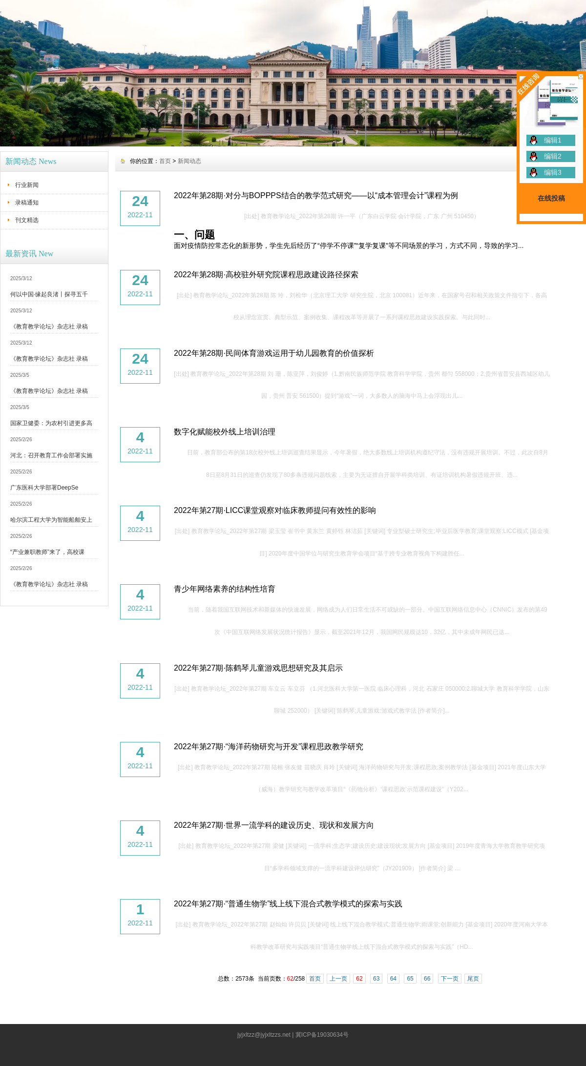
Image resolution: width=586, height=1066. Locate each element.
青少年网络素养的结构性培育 (224, 589)
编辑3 (553, 172)
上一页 (338, 978)
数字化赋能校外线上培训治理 (224, 432)
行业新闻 (27, 185)
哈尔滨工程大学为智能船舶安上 (51, 519)
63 (376, 978)
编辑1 (553, 140)
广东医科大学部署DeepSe (44, 487)
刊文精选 (27, 220)
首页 (165, 161)
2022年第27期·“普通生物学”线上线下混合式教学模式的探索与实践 (288, 904)
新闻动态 (189, 161)
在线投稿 (551, 198)
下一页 (450, 978)
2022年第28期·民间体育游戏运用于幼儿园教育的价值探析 (274, 353)
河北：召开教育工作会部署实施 (51, 455)
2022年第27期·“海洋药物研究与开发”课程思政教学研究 (269, 746)
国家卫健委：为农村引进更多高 (51, 423)
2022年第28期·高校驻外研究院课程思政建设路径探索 (266, 274)
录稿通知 (27, 202)
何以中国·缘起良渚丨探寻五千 (49, 294)
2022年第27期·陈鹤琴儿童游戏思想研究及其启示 (258, 668)
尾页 (473, 978)
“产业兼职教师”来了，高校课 (47, 552)
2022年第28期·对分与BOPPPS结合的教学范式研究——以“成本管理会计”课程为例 (316, 195)
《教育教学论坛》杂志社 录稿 (49, 326)
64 (393, 978)
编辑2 (553, 156)
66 (427, 978)
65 (410, 978)
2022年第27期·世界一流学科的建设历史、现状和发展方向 (274, 825)
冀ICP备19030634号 (322, 1034)
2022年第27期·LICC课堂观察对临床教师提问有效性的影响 (275, 510)
